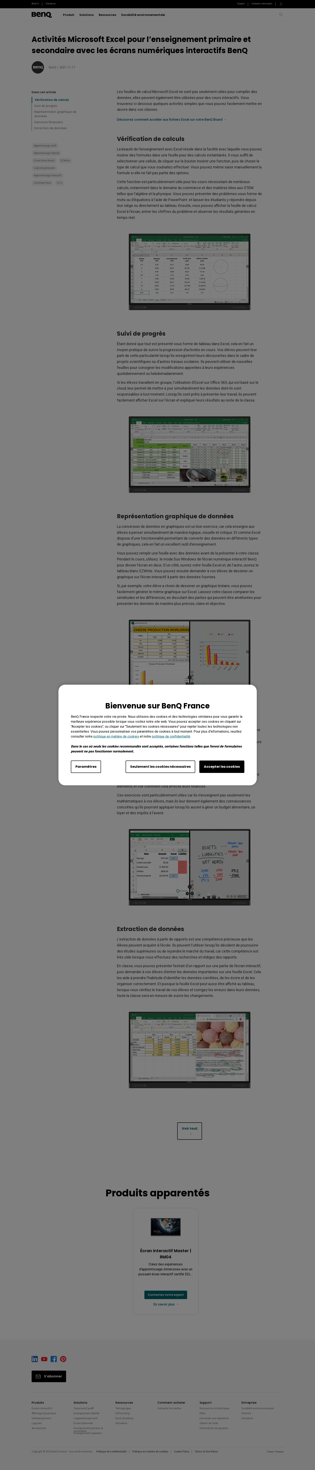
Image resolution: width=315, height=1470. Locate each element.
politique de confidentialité (171, 736)
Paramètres (85, 766)
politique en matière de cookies (116, 736)
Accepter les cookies (222, 766)
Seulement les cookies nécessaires (160, 766)
